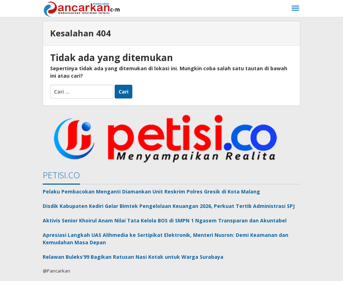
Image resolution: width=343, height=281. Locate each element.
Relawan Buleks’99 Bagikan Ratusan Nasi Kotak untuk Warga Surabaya (133, 256)
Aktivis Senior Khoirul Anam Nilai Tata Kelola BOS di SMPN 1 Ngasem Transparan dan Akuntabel (165, 220)
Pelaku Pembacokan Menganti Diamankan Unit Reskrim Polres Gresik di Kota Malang (151, 191)
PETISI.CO (61, 175)
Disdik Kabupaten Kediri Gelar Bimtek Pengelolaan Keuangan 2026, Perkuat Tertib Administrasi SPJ (169, 206)
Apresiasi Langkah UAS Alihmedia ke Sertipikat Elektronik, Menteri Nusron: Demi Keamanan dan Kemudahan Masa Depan (165, 239)
